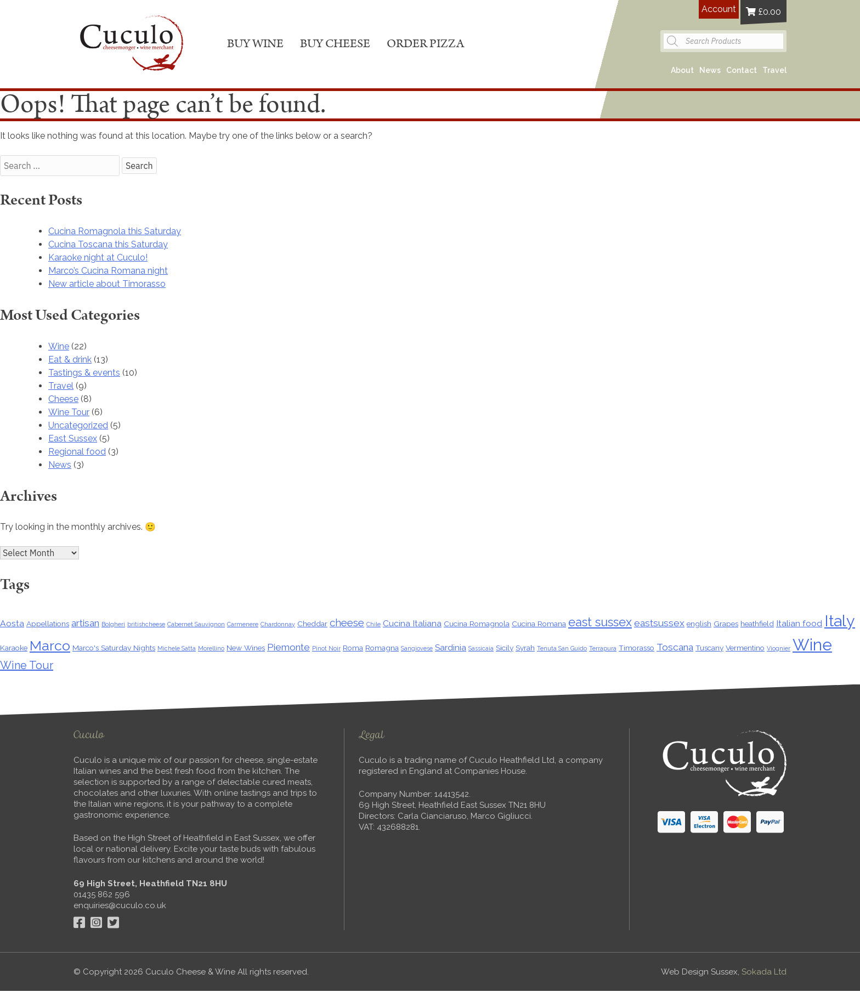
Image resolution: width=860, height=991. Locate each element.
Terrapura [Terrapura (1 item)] (602, 648)
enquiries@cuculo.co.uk (119, 905)
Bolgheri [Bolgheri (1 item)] (113, 624)
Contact (741, 70)
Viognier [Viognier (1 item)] (778, 648)
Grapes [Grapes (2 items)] (726, 623)
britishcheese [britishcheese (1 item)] (146, 624)
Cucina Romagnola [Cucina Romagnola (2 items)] (477, 623)
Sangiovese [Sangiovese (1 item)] (417, 648)
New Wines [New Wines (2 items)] (246, 647)
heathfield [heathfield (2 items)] (757, 623)
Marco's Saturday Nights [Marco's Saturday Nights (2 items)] (113, 647)
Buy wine (255, 43)
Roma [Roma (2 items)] (353, 647)
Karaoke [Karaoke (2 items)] (13, 647)
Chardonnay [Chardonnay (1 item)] (278, 624)
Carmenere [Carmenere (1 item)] (242, 624)
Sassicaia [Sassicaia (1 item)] (481, 648)
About (682, 70)
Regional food (77, 451)
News (710, 70)
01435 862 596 (101, 894)
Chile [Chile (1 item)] (373, 624)
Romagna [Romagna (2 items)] (382, 647)
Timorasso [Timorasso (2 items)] (636, 647)
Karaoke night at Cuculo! (98, 257)
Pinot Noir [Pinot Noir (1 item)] (326, 648)
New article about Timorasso (107, 284)
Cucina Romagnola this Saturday (114, 231)
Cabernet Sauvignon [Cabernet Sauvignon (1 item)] (196, 624)
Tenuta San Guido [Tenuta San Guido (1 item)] (562, 648)
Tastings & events (84, 372)
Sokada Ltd (764, 972)
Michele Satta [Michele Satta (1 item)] (176, 648)
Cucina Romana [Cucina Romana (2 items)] (539, 623)
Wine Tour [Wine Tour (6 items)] (26, 665)
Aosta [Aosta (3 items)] (12, 623)
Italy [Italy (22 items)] (839, 620)
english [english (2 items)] (699, 623)
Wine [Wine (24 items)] (812, 644)
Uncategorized (78, 425)
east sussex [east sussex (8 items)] (600, 622)
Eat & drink (70, 359)
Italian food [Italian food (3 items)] (799, 623)
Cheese (63, 399)
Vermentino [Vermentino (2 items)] (745, 647)
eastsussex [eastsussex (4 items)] (659, 623)
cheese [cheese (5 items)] (347, 622)
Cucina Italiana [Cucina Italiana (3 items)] (412, 623)
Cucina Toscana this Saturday (108, 244)
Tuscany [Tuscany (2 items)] (709, 647)
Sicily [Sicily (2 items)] (504, 647)
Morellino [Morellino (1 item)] (211, 648)
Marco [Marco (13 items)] (50, 645)
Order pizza (425, 43)
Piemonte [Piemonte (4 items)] (288, 647)
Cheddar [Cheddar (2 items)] (312, 623)
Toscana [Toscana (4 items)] (675, 647)
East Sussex (72, 438)
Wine (58, 346)
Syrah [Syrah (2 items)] (525, 647)
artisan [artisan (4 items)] (85, 623)
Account (718, 9)
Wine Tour (68, 412)
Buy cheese (335, 43)
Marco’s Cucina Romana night (108, 270)
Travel (774, 70)
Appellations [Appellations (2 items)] (47, 623)
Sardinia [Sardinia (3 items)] (450, 647)
